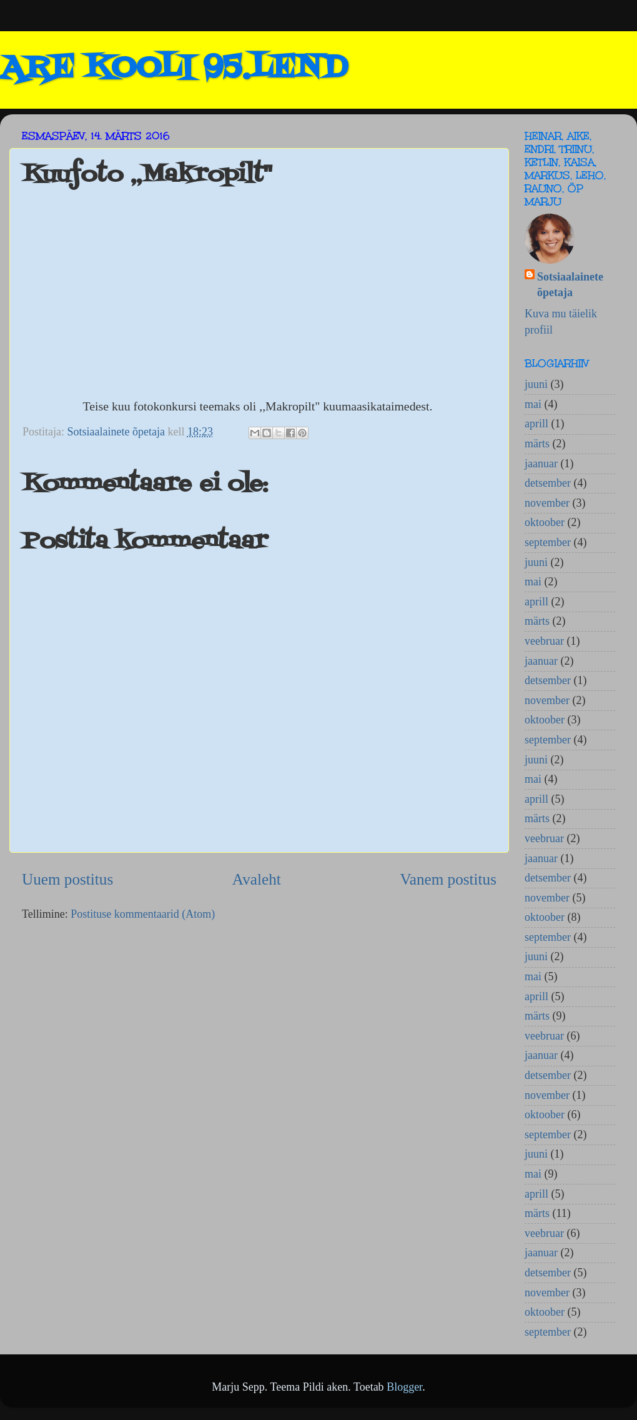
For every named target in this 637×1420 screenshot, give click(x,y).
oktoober (545, 522)
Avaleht (256, 879)
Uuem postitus (67, 879)
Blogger (404, 1387)
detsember (548, 483)
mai (533, 404)
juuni (536, 384)
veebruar (544, 641)
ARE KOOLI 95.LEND (173, 68)
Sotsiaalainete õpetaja (570, 285)
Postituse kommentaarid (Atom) (143, 914)
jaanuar (541, 463)
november (547, 503)
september (548, 542)
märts (537, 443)
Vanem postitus (448, 879)
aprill (536, 423)
